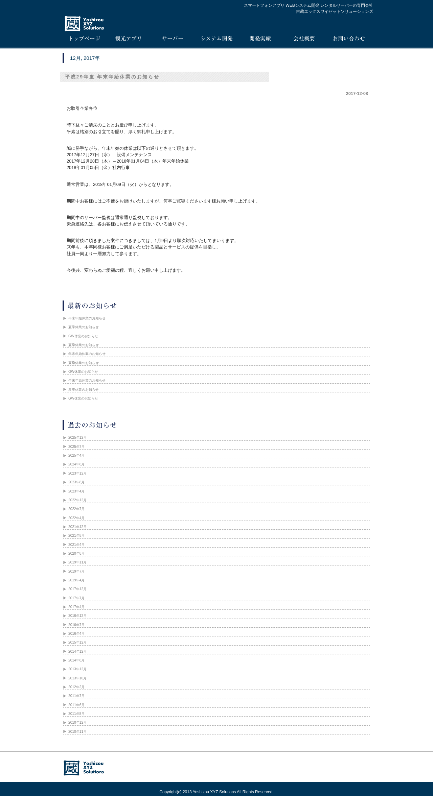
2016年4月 (76, 633)
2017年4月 (76, 607)
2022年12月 (77, 500)
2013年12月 (77, 669)
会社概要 (304, 40)
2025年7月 (76, 447)
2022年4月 (76, 518)
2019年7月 (76, 571)
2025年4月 (76, 455)
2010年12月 (77, 722)
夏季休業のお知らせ (83, 327)
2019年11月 (77, 562)
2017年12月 (77, 589)
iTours (129, 40)
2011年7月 (76, 696)
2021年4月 (76, 545)
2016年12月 (77, 616)
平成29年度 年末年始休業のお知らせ (112, 76)
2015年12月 (77, 642)
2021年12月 (77, 527)
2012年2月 (76, 687)
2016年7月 (76, 625)
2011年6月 (76, 705)
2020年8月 (76, 553)
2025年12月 (77, 437)
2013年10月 (77, 678)
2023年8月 (76, 482)
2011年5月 (76, 714)
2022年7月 (76, 509)
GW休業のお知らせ (83, 336)
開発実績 (260, 40)
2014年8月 (76, 660)
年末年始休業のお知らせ (87, 318)
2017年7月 (76, 598)
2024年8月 (76, 464)
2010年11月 (77, 731)
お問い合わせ (348, 40)
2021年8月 (76, 535)
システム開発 (216, 40)
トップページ (85, 40)
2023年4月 (76, 491)
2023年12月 (77, 473)
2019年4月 (76, 580)
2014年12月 (77, 651)
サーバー (173, 40)
